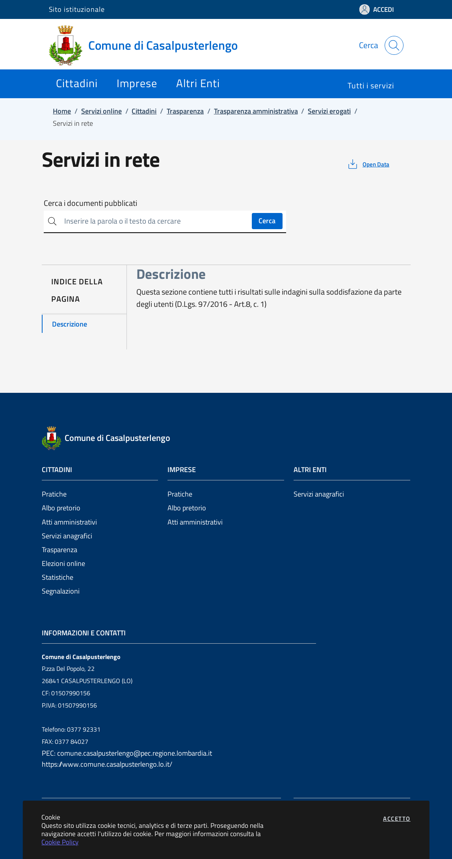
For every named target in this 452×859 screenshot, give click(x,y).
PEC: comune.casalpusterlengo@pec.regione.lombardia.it (127, 753)
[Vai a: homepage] (148, 45)
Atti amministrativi (69, 522)
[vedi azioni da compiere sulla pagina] (368, 164)
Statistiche (57, 577)
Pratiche (54, 494)
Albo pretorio (61, 507)
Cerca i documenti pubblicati (90, 203)
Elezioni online (63, 563)
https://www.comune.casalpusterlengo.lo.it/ (107, 764)
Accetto (397, 819)
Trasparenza (59, 549)
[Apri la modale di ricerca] (394, 45)
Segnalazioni (61, 591)
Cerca (267, 220)
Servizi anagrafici (67, 535)
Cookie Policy (59, 842)
